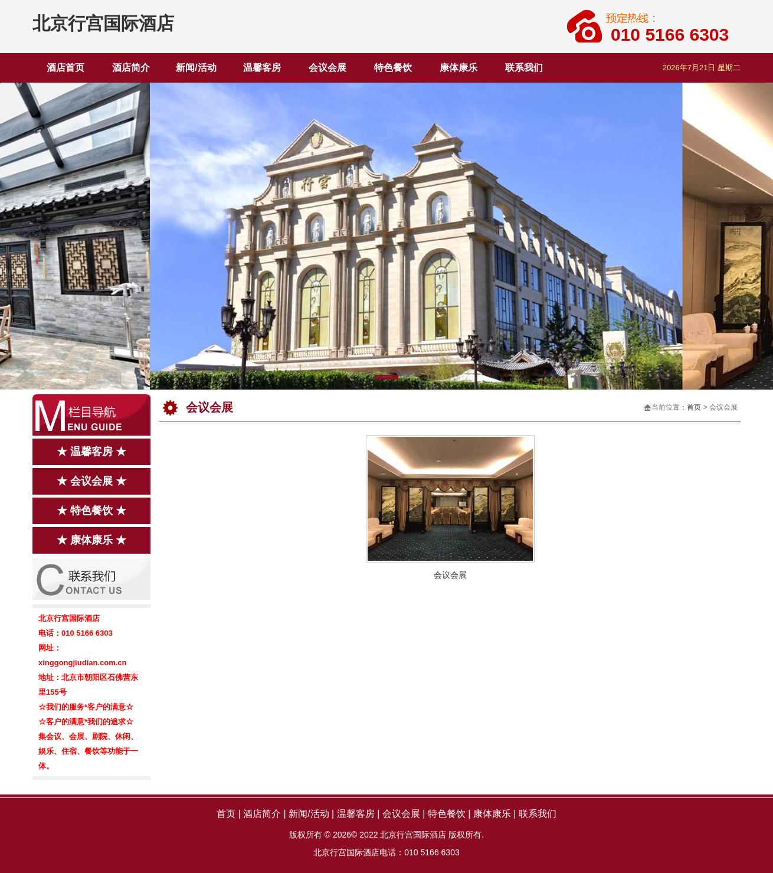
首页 (694, 407)
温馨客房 (262, 68)
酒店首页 (65, 68)
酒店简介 (131, 68)
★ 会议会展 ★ (91, 481)
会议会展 (327, 68)
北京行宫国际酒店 (103, 23)
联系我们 (524, 68)
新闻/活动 (196, 68)
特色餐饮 (393, 68)
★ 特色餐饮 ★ (91, 510)
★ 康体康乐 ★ (91, 540)
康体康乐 (458, 68)
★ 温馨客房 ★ (91, 451)
